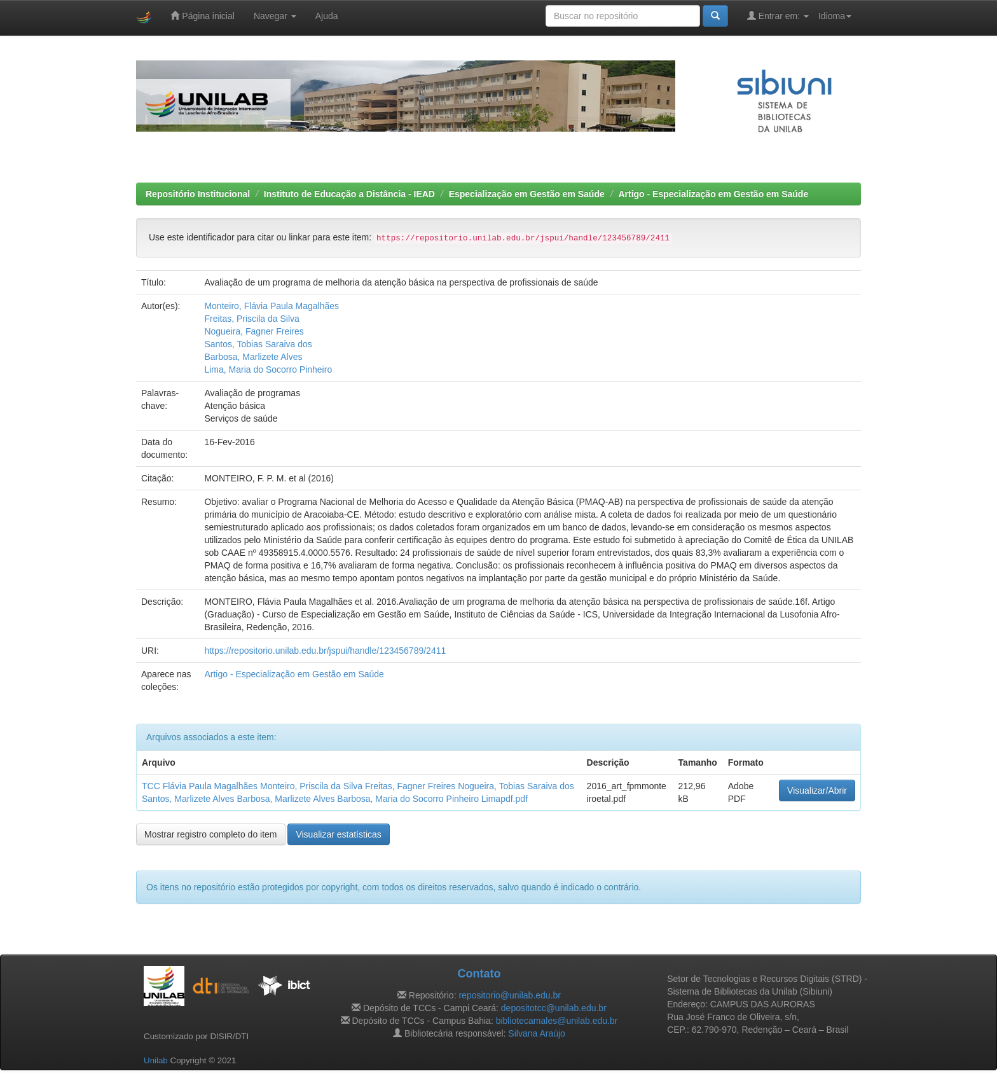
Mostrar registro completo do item (210, 834)
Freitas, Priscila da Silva (251, 319)
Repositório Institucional (198, 194)
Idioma (834, 16)
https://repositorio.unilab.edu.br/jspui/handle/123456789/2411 (325, 650)
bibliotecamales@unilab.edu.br (557, 1021)
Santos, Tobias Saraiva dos (258, 344)
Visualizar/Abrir (817, 790)
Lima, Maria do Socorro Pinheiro (268, 369)
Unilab (156, 1060)
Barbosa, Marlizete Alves (253, 357)
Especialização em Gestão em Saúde (527, 194)
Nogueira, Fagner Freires (253, 331)
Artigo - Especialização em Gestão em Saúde (713, 194)
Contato (478, 973)
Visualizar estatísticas (338, 834)
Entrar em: (778, 15)
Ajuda (326, 16)
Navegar (275, 16)
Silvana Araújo (536, 1033)
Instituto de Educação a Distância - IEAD (349, 194)
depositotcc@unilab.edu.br (554, 1008)
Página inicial (202, 15)
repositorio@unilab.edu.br (509, 995)
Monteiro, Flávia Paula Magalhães (271, 306)
